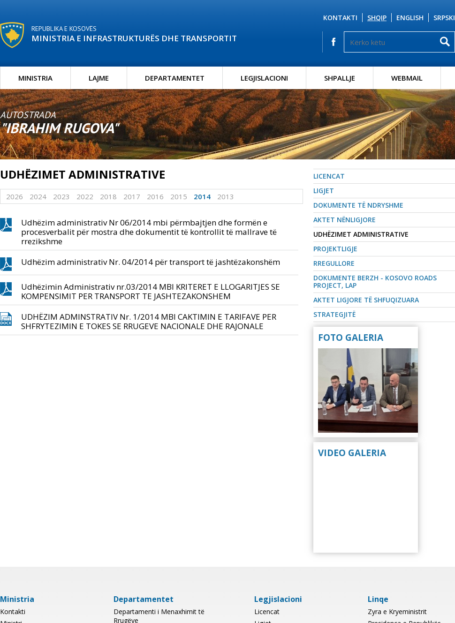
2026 (14, 196)
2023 (61, 196)
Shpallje (339, 78)
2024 (38, 196)
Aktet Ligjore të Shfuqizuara (366, 299)
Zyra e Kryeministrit (397, 611)
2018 (108, 196)
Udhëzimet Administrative (361, 234)
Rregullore (334, 263)
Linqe (378, 599)
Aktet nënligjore (344, 219)
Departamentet (175, 78)
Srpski (444, 17)
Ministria (35, 78)
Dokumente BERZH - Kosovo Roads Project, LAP (375, 281)
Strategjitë (334, 314)
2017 (131, 196)
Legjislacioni (264, 78)
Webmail (407, 78)
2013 (225, 196)
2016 (155, 196)
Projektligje (335, 248)
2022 (84, 196)
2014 (202, 196)
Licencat (329, 176)
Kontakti (340, 17)
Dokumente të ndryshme (358, 205)
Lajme (99, 78)
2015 (178, 196)
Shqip (377, 17)
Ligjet (323, 190)
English (410, 17)
